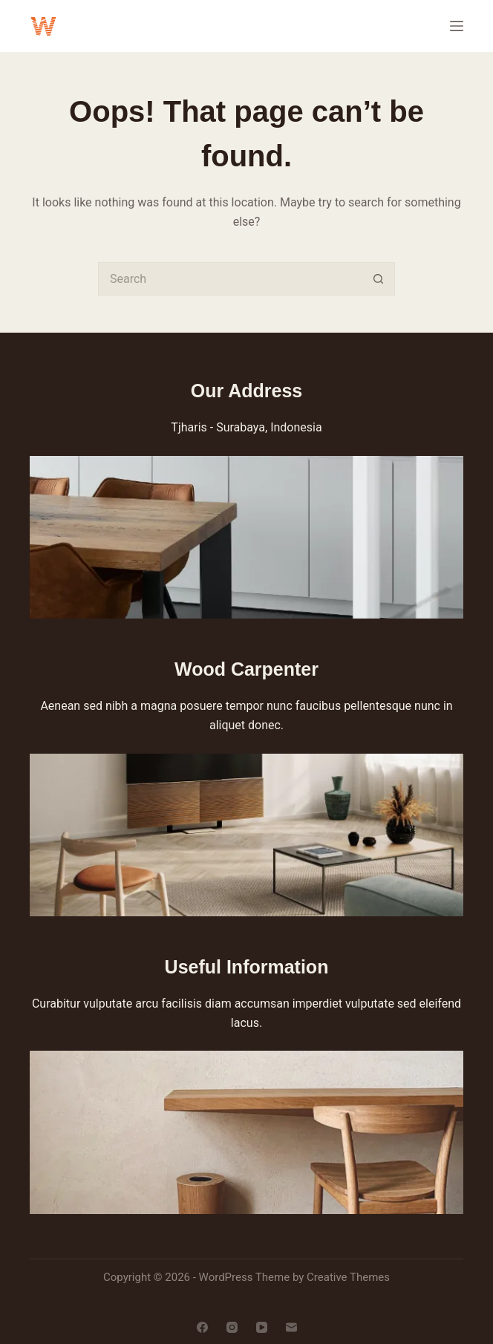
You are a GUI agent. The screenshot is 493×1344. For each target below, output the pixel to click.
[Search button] (378, 279)
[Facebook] (202, 1327)
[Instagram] (232, 1327)
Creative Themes (348, 1277)
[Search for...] (230, 279)
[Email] (291, 1327)
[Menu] (456, 26)
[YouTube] (261, 1327)
